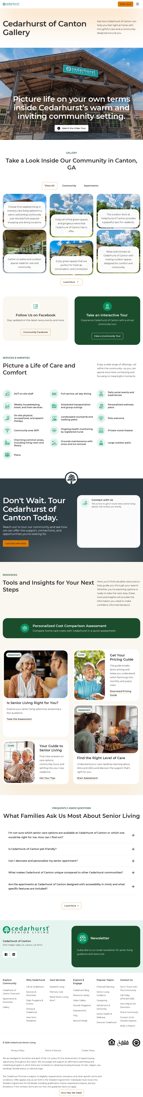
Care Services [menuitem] (57, 983)
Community (69, 185)
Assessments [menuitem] (79, 1013)
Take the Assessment (19, 721)
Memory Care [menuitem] (56, 995)
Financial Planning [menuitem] (105, 990)
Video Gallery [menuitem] (79, 1003)
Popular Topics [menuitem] (105, 983)
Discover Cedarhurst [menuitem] (106, 1025)
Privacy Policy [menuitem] (17, 1053)
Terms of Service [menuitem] (53, 1053)
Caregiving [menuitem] (102, 1003)
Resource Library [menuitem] (81, 998)
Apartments (91, 185)
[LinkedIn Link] (14, 957)
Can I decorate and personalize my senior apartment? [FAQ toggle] (71, 863)
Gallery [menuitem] (6, 1010)
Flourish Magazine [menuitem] (82, 1008)
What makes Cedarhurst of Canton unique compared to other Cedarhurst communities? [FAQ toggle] (71, 874)
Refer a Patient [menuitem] (127, 1029)
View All (49, 185)
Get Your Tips (48, 780)
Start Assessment (87, 780)
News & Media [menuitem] (80, 1024)
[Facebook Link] (6, 957)
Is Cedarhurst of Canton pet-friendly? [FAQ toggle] (71, 851)
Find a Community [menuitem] (129, 1015)
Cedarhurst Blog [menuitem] (81, 993)
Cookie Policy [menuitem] (88, 1053)
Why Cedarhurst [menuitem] (35, 983)
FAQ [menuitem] (75, 1018)
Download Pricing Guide (121, 694)
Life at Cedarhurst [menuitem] (35, 990)
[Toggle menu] (138, 4)
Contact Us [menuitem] (126, 983)
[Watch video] (71, 128)
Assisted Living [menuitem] (57, 990)
